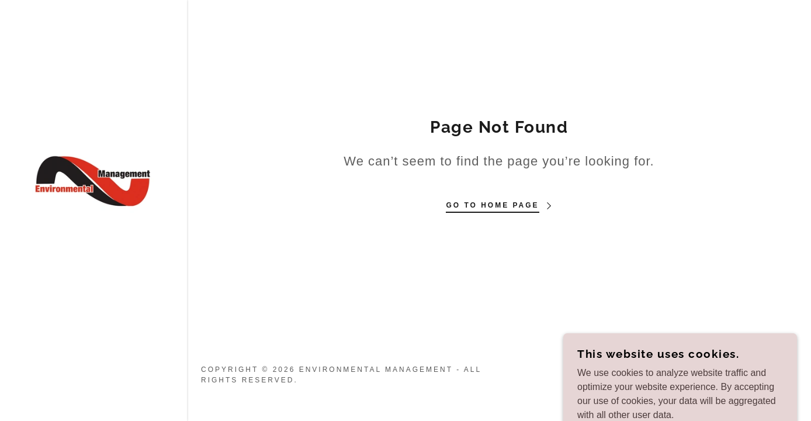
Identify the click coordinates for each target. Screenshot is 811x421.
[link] (93, 180)
